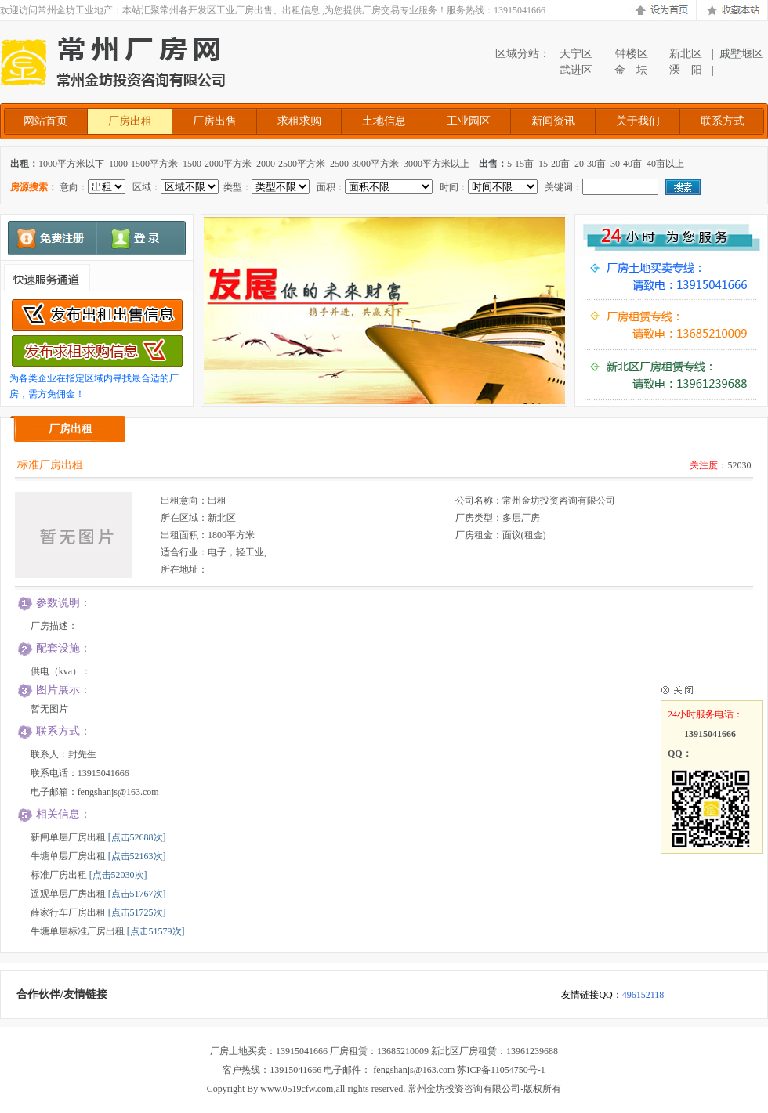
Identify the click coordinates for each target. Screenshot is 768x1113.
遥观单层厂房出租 (68, 893)
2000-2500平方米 (290, 163)
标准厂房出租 (59, 874)
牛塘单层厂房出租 (68, 856)
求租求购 (299, 121)
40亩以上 (665, 163)
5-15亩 (520, 163)
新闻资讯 (553, 121)
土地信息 (384, 121)
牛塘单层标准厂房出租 (78, 931)
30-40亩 (626, 163)
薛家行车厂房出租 (68, 912)
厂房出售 (215, 121)
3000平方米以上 (436, 163)
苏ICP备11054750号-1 (501, 1069)
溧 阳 (685, 70)
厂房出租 (130, 121)
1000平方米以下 (71, 163)
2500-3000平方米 (364, 163)
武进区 (576, 70)
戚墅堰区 (741, 54)
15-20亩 (554, 163)
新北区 (685, 54)
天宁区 (576, 54)
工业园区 (469, 121)
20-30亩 (590, 163)
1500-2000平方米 (217, 163)
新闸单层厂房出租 (68, 837)
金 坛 (630, 70)
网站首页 (45, 121)
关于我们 (638, 121)
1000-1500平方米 (143, 163)
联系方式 (722, 121)
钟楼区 (631, 54)
